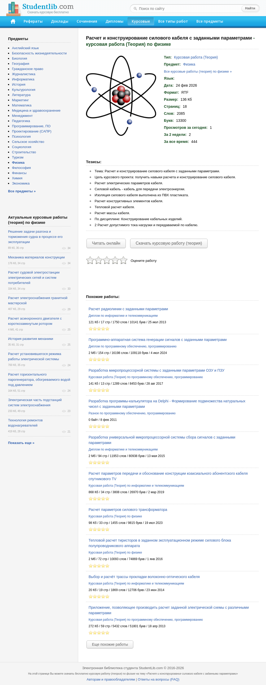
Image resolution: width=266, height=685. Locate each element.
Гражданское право (27, 69)
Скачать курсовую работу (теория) (169, 243)
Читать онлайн (106, 243)
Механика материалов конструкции (36, 257)
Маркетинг (20, 100)
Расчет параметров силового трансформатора (128, 510)
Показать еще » (21, 443)
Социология (21, 147)
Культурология (23, 90)
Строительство (24, 152)
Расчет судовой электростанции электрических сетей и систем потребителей (33, 277)
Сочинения (87, 21)
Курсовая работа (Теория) (196, 57)
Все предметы (209, 21)
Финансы (19, 173)
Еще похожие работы (110, 644)
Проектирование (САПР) (31, 131)
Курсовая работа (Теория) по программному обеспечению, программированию (146, 377)
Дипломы (114, 21)
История (18, 84)
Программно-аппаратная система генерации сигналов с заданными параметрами (158, 340)
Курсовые (141, 21)
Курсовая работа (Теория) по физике (115, 516)
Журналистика (23, 74)
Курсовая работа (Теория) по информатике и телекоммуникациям (136, 485)
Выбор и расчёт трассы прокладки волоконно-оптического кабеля (144, 577)
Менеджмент (22, 116)
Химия (17, 178)
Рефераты (33, 21)
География (20, 64)
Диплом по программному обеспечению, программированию (132, 346)
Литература (21, 95)
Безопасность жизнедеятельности (39, 53)
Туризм (17, 157)
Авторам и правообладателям (111, 679)
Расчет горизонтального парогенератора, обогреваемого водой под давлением (39, 379)
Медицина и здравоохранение (36, 110)
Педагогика (21, 121)
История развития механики (30, 339)
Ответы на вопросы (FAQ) (158, 679)
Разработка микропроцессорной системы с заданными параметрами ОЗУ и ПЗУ (156, 370)
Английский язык (25, 48)
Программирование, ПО (31, 126)
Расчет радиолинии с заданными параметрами (128, 309)
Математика (21, 105)
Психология (21, 136)
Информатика (23, 79)
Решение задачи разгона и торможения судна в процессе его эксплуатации (35, 237)
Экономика (21, 183)
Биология (19, 58)
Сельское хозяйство (28, 142)
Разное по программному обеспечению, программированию (132, 413)
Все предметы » (22, 191)
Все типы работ (173, 21)
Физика (189, 64)
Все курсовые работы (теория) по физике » (198, 71)
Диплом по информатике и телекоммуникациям (123, 316)
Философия (21, 168)
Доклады (59, 21)
